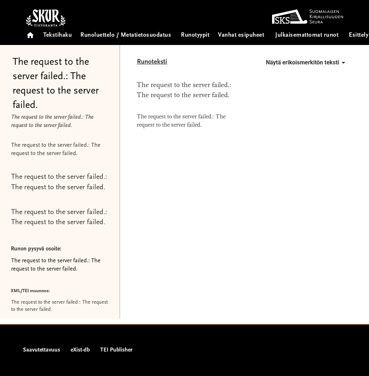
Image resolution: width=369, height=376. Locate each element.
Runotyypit (195, 35)
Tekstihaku (57, 35)
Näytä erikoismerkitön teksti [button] (307, 62)
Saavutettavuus (41, 350)
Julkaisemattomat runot (306, 35)
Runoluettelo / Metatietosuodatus (125, 35)
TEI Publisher (116, 350)
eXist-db (80, 350)
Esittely (358, 35)
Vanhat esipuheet (241, 35)
